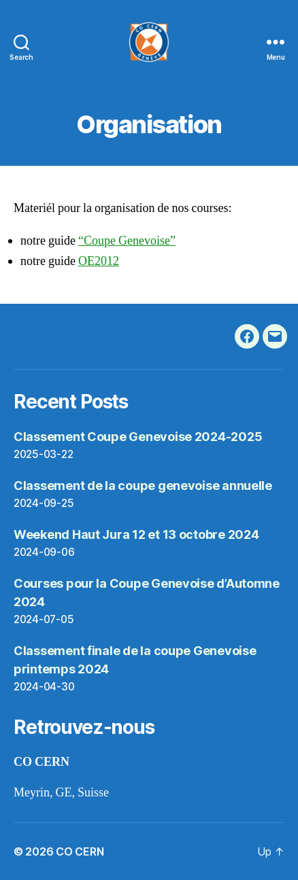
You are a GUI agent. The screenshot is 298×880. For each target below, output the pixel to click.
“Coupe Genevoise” (127, 241)
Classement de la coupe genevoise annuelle (143, 485)
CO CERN (79, 851)
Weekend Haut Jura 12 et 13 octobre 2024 (136, 534)
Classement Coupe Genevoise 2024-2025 (138, 436)
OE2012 (98, 261)
